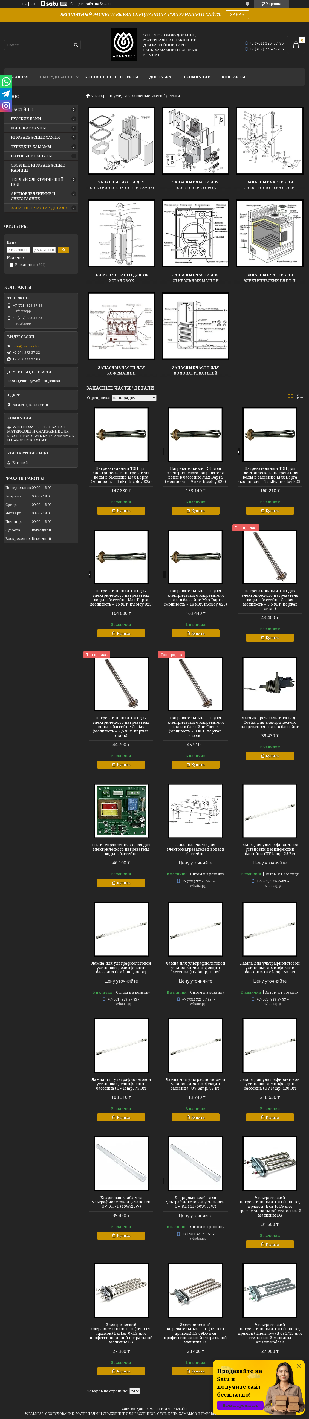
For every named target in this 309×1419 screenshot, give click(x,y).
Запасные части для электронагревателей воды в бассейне (195, 849)
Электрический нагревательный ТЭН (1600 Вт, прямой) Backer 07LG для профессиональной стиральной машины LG (121, 1333)
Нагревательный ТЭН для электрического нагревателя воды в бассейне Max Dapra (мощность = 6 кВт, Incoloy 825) (121, 475)
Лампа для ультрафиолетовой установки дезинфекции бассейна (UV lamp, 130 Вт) (270, 1083)
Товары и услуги (110, 96)
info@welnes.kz (25, 346)
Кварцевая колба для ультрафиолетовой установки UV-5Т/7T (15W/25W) (121, 1202)
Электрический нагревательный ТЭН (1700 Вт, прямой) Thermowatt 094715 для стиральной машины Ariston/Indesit (270, 1333)
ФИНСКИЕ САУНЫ (28, 128)
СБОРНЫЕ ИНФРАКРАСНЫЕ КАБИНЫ (38, 168)
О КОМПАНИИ (196, 76)
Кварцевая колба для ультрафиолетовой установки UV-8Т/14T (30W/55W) (195, 1202)
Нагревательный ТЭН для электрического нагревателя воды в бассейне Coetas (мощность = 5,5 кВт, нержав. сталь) (270, 600)
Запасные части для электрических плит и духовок (270, 280)
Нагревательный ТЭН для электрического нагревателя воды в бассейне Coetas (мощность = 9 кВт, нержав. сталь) (195, 727)
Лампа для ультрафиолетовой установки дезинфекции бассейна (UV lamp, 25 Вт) (270, 849)
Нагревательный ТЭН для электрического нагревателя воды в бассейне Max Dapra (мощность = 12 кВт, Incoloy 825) (269, 475)
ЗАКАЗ (237, 14)
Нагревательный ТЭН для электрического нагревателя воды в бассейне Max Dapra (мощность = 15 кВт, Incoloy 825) (121, 597)
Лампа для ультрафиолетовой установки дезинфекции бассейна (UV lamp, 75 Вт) (121, 1083)
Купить (123, 510)
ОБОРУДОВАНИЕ (56, 76)
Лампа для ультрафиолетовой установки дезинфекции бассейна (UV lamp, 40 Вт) (195, 967)
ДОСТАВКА (160, 76)
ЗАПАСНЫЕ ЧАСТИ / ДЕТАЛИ (39, 207)
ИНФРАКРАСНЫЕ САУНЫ (35, 137)
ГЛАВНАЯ (19, 76)
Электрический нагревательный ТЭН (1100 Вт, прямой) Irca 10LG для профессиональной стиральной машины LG (269, 1206)
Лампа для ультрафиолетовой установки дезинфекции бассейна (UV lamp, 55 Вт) (270, 967)
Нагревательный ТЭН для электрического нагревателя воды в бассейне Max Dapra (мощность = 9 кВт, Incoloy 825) (195, 475)
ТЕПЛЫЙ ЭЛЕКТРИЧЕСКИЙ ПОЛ (37, 182)
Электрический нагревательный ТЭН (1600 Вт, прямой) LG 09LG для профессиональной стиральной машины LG (195, 1333)
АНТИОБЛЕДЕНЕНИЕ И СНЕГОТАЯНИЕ (33, 196)
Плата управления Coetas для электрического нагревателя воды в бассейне (121, 849)
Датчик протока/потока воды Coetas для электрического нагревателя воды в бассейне (270, 722)
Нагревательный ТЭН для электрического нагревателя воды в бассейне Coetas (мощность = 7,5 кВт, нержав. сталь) (121, 727)
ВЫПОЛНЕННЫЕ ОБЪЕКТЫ (111, 76)
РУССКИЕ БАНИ (26, 118)
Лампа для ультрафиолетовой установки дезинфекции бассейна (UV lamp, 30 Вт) (121, 967)
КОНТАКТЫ (233, 76)
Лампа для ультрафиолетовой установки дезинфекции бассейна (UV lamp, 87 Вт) (195, 1083)
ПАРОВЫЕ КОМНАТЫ (31, 156)
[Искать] (76, 45)
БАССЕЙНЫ (22, 109)
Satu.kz (181, 1408)
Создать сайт (81, 4)
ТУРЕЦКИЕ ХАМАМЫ (31, 146)
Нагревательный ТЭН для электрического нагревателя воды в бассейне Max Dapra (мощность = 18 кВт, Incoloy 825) (195, 597)
